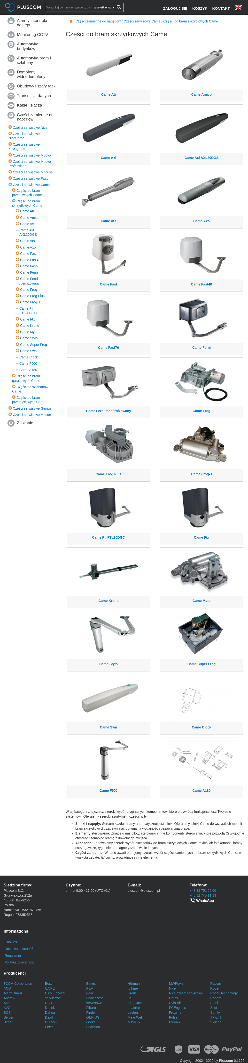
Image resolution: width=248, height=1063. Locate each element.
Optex (173, 998)
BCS (7, 1012)
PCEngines (177, 1008)
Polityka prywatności (20, 962)
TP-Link (216, 1017)
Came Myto (29, 332)
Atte (7, 1003)
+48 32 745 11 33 (203, 895)
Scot (213, 1008)
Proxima (175, 1012)
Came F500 (28, 363)
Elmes (91, 983)
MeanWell (135, 1017)
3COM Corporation (18, 983)
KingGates (135, 1003)
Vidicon (215, 1022)
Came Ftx (27, 319)
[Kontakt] (221, 8)
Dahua (50, 1012)
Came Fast (28, 254)
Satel (214, 1003)
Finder (91, 1012)
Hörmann (135, 983)
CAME (50, 988)
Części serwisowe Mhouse (33, 172)
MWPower (177, 983)
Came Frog (28, 290)
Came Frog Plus (32, 296)
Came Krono (29, 326)
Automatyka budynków (28, 46)
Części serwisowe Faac (30, 178)
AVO (7, 1008)
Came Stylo (29, 338)
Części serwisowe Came (31, 185)
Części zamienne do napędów (35, 117)
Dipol (49, 1017)
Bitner (8, 1022)
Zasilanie (25, 423)
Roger (214, 988)
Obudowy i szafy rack (36, 86)
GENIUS (92, 1017)
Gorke (90, 1022)
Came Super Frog (33, 345)
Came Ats (27, 241)
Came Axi (27, 224)
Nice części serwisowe (186, 993)
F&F (89, 988)
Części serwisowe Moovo (32, 155)
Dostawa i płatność (19, 949)
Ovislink (175, 1003)
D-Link (50, 1008)
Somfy (215, 1012)
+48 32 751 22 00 (203, 890)
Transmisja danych (34, 95)
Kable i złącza (29, 105)
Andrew (9, 998)
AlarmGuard (13, 993)
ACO (7, 988)
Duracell (51, 1022)
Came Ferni (29, 272)
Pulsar (174, 1017)
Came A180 (28, 370)
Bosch (49, 983)
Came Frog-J (30, 302)
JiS (130, 998)
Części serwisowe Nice (30, 127)
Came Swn (28, 351)
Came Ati (27, 211)
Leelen (133, 1012)
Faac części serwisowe (95, 1000)
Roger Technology (224, 993)
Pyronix (174, 1022)
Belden (9, 1017)
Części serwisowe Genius (32, 408)
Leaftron (134, 1008)
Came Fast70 (30, 266)
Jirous (132, 993)
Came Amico (29, 218)
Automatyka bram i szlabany (34, 60)
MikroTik (134, 1022)
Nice (172, 988)
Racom (215, 983)
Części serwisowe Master (32, 415)
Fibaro (91, 1008)
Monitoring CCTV (32, 34)
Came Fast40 (30, 260)
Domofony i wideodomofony (31, 74)
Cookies (11, 942)
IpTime (133, 988)
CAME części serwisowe (55, 995)
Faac (90, 993)
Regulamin (13, 955)
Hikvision (93, 1027)
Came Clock (28, 357)
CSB (48, 1003)
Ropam (215, 998)
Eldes (49, 1027)
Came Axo (28, 247)
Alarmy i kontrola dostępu (32, 22)
